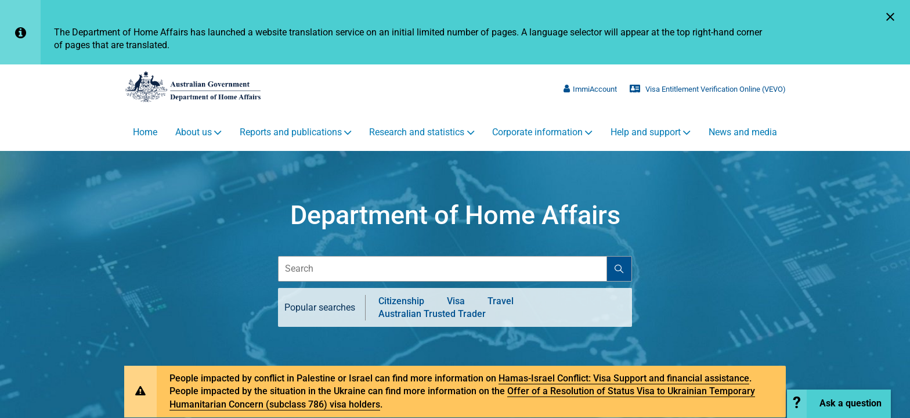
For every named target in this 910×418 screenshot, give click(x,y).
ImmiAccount (591, 89)
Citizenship (401, 301)
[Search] (619, 269)
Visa (456, 301)
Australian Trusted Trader (432, 314)
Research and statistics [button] (416, 132)
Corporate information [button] (537, 132)
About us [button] (193, 132)
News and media (743, 132)
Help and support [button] (646, 132)
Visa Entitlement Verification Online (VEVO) (708, 89)
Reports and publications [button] (291, 132)
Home (145, 132)
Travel (501, 301)
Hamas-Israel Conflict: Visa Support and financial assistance (624, 378)
